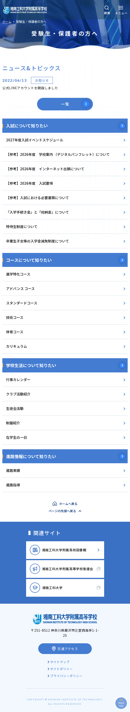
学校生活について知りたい (31, 365)
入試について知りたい (27, 126)
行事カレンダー (18, 379)
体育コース (14, 331)
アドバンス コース (20, 288)
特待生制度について (22, 226)
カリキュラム (16, 346)
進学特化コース (18, 274)
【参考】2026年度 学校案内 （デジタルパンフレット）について (58, 154)
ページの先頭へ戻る (62, 511)
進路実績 (13, 470)
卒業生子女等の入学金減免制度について (37, 240)
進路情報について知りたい (31, 456)
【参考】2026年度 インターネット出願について (45, 168)
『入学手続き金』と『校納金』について (37, 212)
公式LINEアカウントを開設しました (30, 87)
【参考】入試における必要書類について (37, 197)
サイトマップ (60, 662)
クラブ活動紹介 (18, 394)
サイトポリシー (61, 669)
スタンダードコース (21, 302)
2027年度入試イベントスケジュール (34, 139)
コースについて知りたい (29, 260)
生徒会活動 (15, 408)
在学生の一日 (16, 437)
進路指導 (13, 484)
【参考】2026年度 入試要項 (29, 183)
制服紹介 (13, 422)
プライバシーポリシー (66, 676)
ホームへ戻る (68, 503)
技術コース (14, 317)
